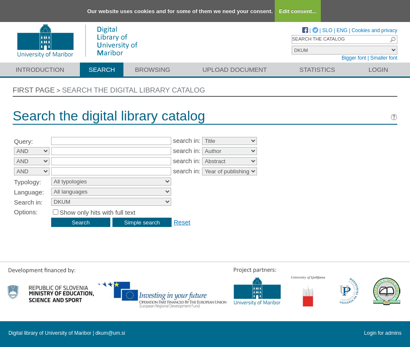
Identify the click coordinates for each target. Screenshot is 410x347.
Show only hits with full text (97, 212)
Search (102, 69)
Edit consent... (298, 11)
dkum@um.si (110, 333)
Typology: (27, 182)
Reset (182, 222)
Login (378, 69)
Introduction (40, 69)
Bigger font (354, 58)
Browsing (152, 69)
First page (34, 90)
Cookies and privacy (374, 30)
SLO (327, 30)
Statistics (317, 69)
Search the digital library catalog (133, 90)
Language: (29, 192)
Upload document (234, 69)
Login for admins (383, 333)
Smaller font (383, 58)
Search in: (28, 202)
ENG (341, 30)
